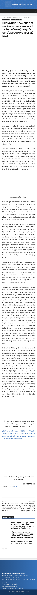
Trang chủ (4, 17)
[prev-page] (3, 549)
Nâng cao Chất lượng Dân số (24, 17)
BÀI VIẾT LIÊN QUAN (8, 517)
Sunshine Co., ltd (21, 593)
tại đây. (16, 486)
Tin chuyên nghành (12, 17)
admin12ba (6, 39)
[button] (2, 11)
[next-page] (6, 549)
